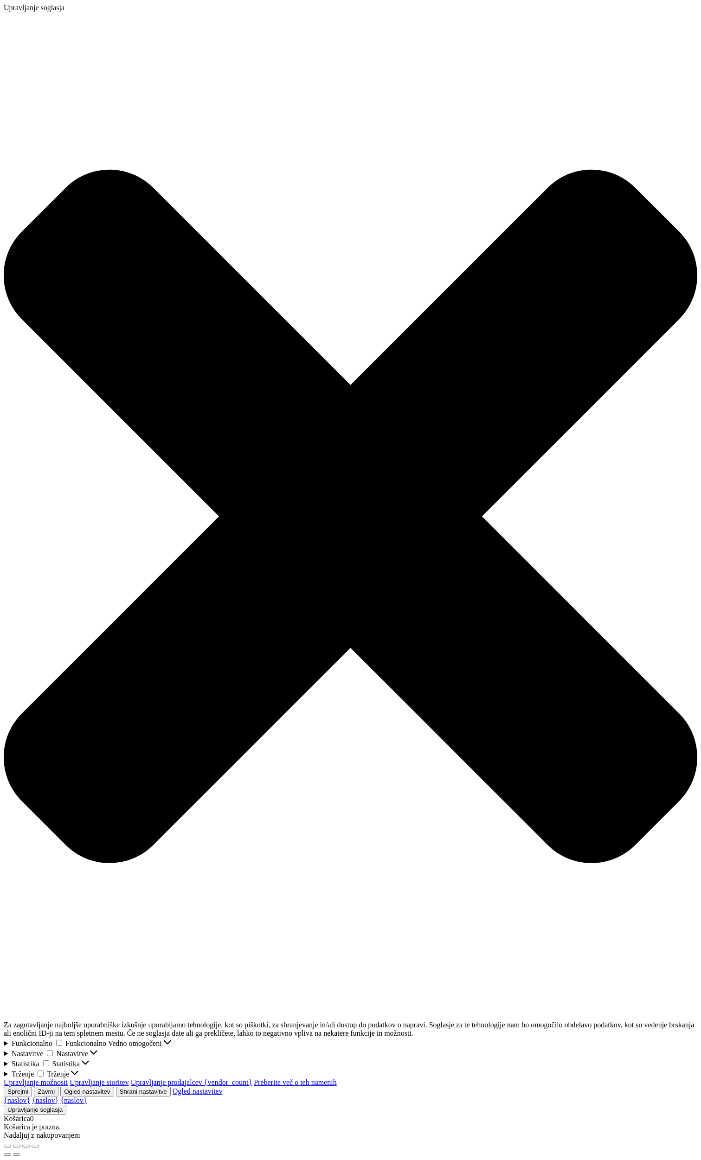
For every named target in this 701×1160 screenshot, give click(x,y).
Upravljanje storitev (99, 1082)
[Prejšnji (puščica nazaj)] (7, 1154)
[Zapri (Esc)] (35, 1146)
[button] (350, 516)
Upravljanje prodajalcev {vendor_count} (191, 1082)
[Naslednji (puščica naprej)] (16, 1154)
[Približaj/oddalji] (7, 1146)
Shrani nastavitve (143, 1091)
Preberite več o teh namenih (295, 1082)
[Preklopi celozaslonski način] (16, 1146)
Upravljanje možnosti (36, 1082)
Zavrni (46, 1091)
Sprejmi (17, 1091)
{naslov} (17, 1100)
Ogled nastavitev (87, 1091)
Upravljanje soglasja (35, 1109)
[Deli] (26, 1146)
